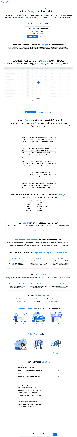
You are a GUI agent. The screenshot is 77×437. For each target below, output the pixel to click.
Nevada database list (40, 176)
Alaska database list (40, 135)
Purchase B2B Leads (32, 36)
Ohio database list (39, 187)
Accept (54, 434)
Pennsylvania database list (41, 141)
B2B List (35, 8)
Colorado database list (40, 165)
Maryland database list (40, 137)
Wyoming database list (40, 157)
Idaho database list (40, 181)
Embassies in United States (20, 352)
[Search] (38, 129)
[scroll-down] (38, 54)
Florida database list (40, 152)
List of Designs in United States (22, 298)
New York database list (40, 170)
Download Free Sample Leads (44, 112)
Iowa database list (39, 178)
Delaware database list (40, 132)
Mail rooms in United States (38, 352)
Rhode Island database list (41, 183)
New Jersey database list (41, 139)
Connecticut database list (41, 150)
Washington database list (41, 185)
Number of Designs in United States (24, 301)
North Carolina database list (41, 163)
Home (31, 8)
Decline (49, 434)
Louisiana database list (40, 174)
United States (40, 8)
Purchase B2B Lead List (38, 230)
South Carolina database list (41, 159)
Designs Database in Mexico (56, 323)
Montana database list (40, 161)
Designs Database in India (38, 323)
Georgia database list (40, 172)
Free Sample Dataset (44, 36)
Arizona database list (40, 148)
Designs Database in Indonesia (21, 323)
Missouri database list (40, 168)
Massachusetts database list (41, 146)
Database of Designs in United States (54, 298)
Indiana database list (40, 154)
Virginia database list (40, 143)
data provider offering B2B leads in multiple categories (30, 277)
